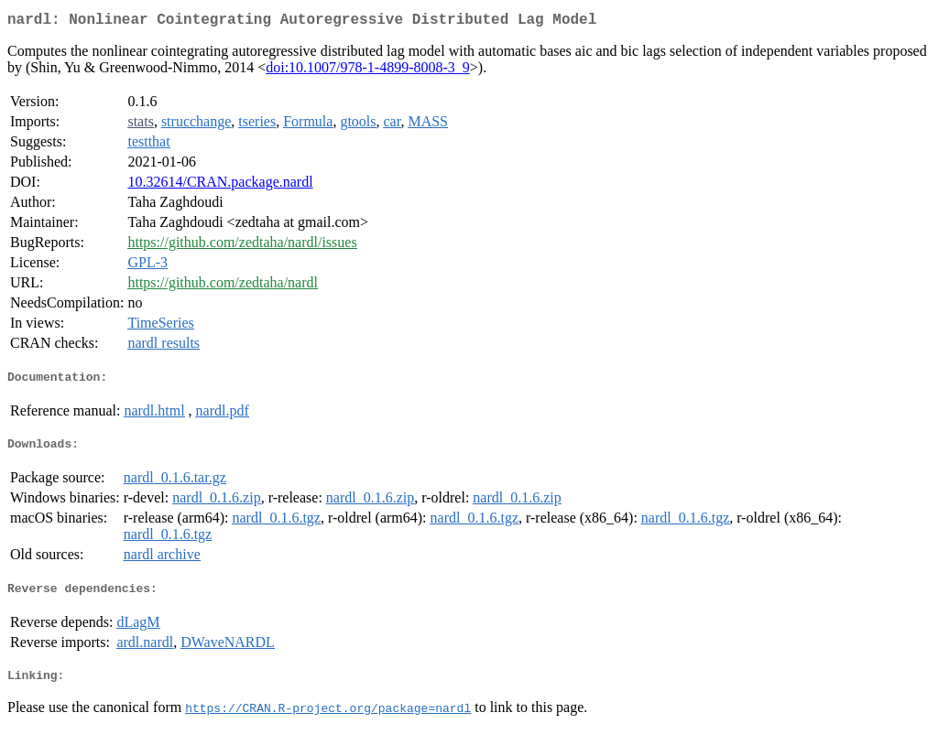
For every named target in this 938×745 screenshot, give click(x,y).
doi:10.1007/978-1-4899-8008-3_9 (368, 71)
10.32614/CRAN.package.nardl (219, 185)
